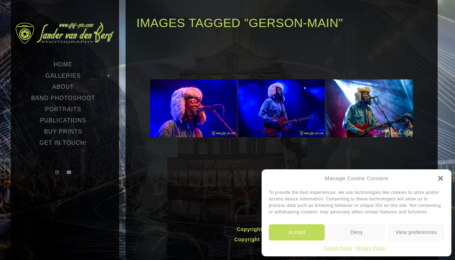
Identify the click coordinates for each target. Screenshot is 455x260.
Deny (356, 232)
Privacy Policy (371, 248)
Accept (297, 232)
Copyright (250, 229)
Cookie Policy (338, 248)
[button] (440, 178)
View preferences (416, 232)
